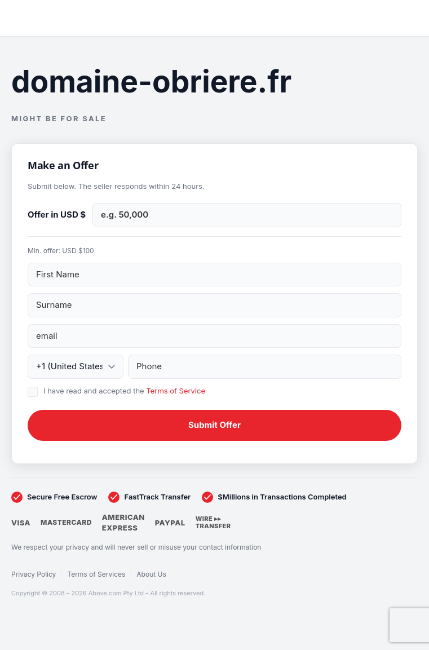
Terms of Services (96, 574)
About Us (151, 574)
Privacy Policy (33, 574)
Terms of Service (175, 390)
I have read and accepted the (124, 390)
